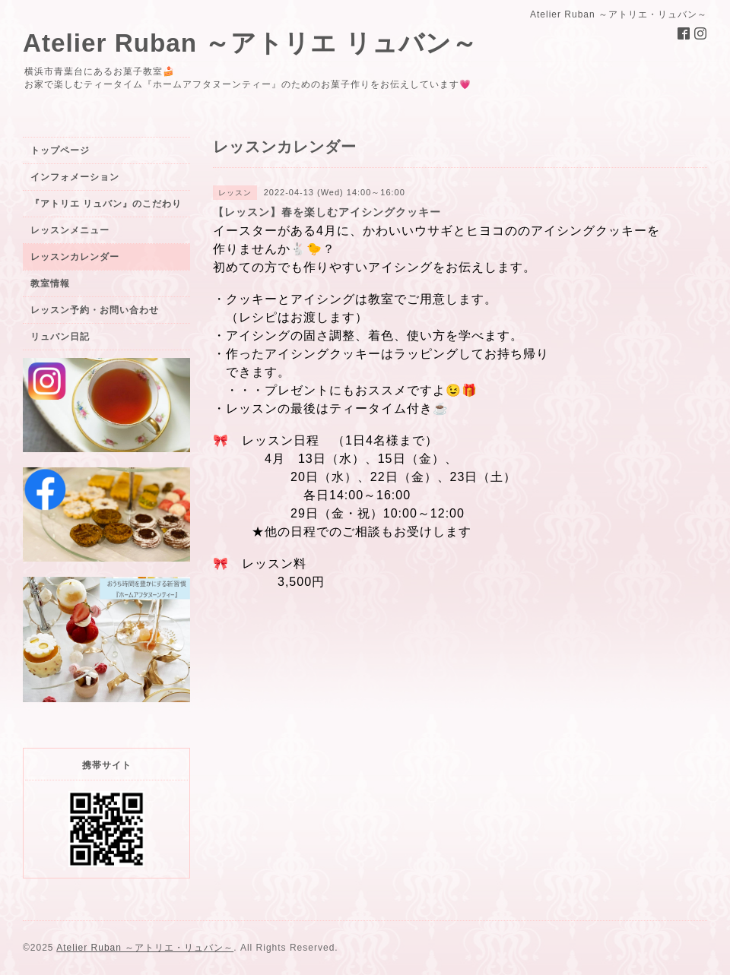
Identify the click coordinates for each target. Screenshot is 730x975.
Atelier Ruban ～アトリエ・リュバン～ (144, 947)
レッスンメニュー (70, 230)
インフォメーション (74, 177)
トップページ (60, 150)
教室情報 (50, 283)
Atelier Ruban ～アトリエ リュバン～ (250, 43)
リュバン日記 (60, 336)
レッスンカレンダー (74, 257)
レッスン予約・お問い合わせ (94, 310)
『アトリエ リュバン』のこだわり (106, 203)
